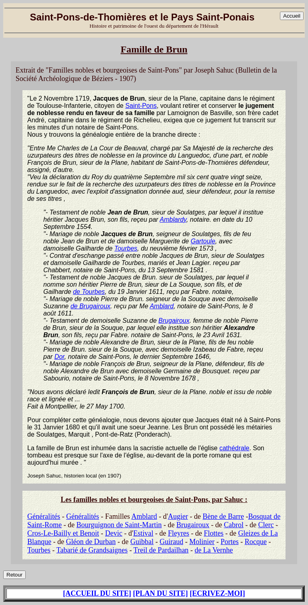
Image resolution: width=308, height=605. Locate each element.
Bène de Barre (223, 516)
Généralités (43, 516)
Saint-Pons (140, 105)
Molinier (202, 542)
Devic (113, 533)
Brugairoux (173, 320)
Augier (178, 516)
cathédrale (234, 448)
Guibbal (142, 542)
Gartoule (202, 241)
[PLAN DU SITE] (160, 593)
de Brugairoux (91, 306)
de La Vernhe (214, 550)
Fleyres (178, 533)
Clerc (266, 525)
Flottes (213, 533)
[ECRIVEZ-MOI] (217, 593)
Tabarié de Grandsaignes (92, 550)
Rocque (256, 542)
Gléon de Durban (91, 542)
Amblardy (173, 219)
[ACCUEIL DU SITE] (97, 593)
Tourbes (125, 248)
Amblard (162, 306)
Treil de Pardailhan (161, 550)
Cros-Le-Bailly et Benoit (63, 533)
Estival (143, 533)
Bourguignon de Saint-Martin (119, 525)
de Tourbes (89, 291)
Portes (230, 542)
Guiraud (171, 542)
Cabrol (233, 525)
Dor (60, 356)
